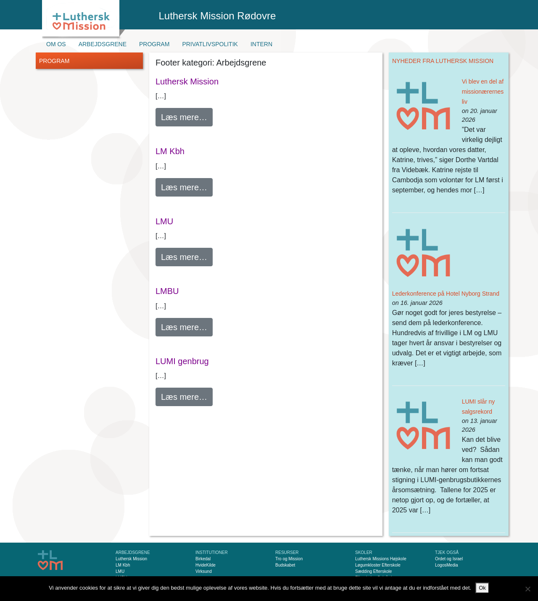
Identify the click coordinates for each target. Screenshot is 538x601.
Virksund (203, 571)
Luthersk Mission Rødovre (217, 15)
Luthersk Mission (187, 81)
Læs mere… (187, 116)
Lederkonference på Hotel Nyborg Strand (445, 293)
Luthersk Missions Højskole (380, 558)
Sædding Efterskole (373, 571)
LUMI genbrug (182, 361)
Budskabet (285, 565)
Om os (56, 44)
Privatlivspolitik (210, 44)
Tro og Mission (289, 558)
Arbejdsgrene (103, 44)
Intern (261, 44)
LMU (164, 221)
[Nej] (527, 589)
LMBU (167, 291)
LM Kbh (170, 151)
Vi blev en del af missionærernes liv (483, 91)
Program (154, 44)
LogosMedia (446, 565)
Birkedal (203, 558)
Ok (482, 588)
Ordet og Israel (449, 558)
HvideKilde (205, 565)
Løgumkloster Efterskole (378, 565)
